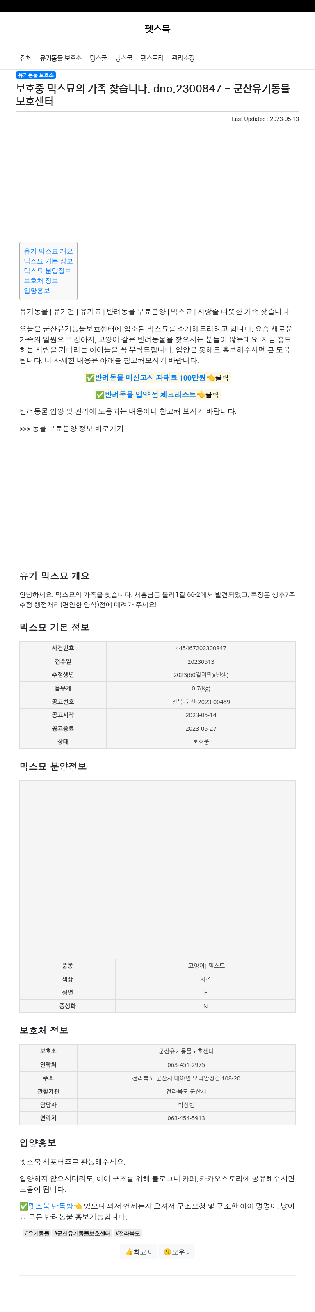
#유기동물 (37, 1233)
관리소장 (183, 58)
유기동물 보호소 (61, 58)
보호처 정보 (41, 280)
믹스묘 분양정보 (47, 271)
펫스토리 (152, 58)
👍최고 (138, 1252)
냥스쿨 (123, 58)
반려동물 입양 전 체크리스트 (150, 394)
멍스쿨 (98, 58)
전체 (26, 58)
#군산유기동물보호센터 (82, 1233)
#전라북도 (127, 1233)
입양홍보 (37, 290)
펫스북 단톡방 (50, 1206)
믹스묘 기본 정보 (48, 261)
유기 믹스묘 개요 (48, 251)
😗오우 (177, 1252)
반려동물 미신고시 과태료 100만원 (150, 377)
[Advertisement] (157, 181)
